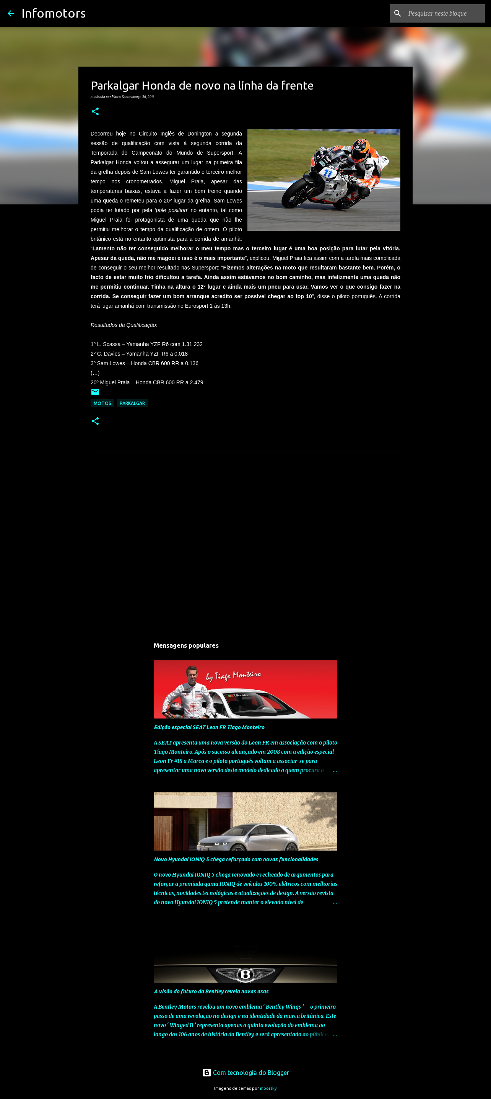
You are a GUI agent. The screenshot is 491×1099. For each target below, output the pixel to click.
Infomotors (53, 13)
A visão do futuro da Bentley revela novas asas (211, 991)
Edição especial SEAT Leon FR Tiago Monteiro (209, 727)
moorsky (268, 1088)
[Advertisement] (245, 564)
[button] (95, 112)
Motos (102, 403)
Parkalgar (132, 403)
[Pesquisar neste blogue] (445, 13)
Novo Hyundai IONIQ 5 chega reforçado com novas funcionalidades (236, 859)
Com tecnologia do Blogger (245, 1072)
